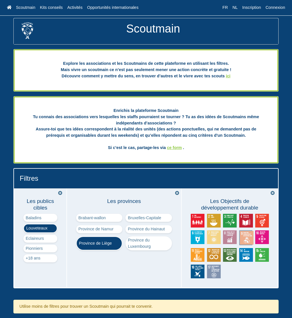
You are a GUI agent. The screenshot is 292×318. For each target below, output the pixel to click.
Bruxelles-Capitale (144, 218)
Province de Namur (95, 229)
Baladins (33, 218)
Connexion (275, 7)
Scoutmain (25, 7)
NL (235, 7)
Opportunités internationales (113, 7)
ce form (174, 147)
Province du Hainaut (146, 229)
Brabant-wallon (92, 218)
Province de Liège (95, 243)
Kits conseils (51, 7)
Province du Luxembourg (139, 243)
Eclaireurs (35, 238)
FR (225, 7)
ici (228, 76)
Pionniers (34, 248)
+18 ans (33, 258)
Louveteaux (36, 228)
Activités (75, 7)
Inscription (251, 7)
